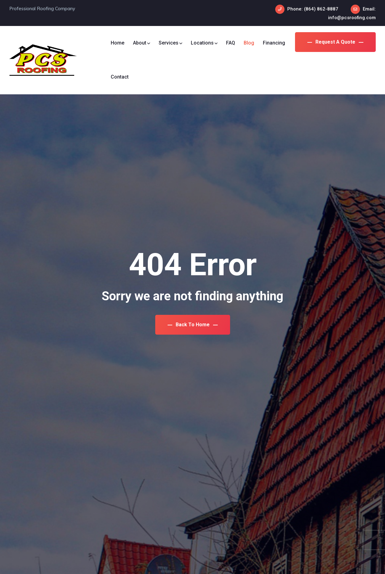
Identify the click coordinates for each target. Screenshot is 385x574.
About (141, 43)
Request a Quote (335, 42)
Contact (120, 77)
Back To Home (193, 325)
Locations (204, 43)
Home (117, 43)
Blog (249, 43)
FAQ (230, 43)
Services (170, 43)
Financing (274, 43)
